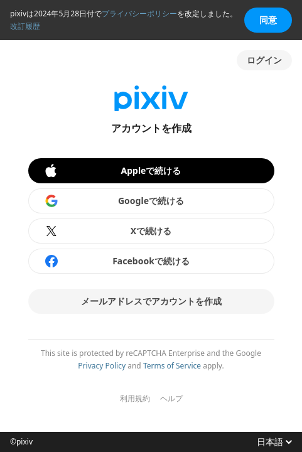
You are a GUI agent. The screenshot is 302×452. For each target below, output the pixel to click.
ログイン (264, 60)
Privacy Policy (102, 365)
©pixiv (21, 442)
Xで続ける (108, 231)
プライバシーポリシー (139, 13)
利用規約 (135, 398)
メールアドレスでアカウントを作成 (151, 301)
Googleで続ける (114, 200)
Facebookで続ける (117, 261)
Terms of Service (172, 365)
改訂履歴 (25, 26)
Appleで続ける (112, 170)
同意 (268, 20)
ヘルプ (171, 398)
